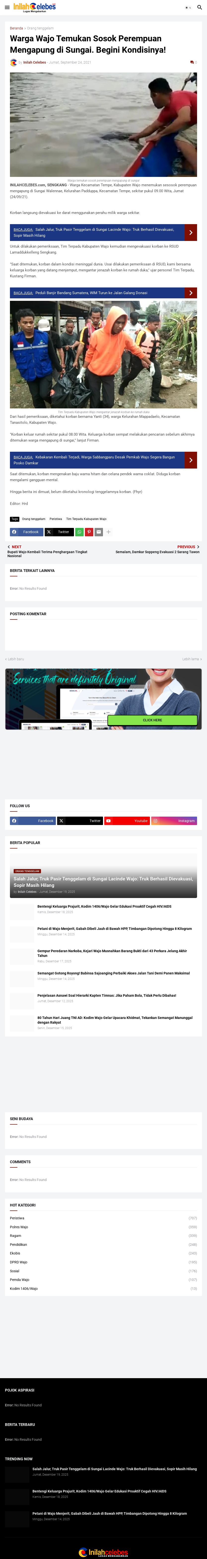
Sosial (103, 1271)
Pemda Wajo (103, 1279)
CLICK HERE (152, 720)
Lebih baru (16, 659)
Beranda (16, 28)
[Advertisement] (42, 761)
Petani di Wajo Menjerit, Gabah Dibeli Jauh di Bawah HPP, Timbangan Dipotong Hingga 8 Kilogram (114, 929)
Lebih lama (190, 659)
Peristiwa (56, 519)
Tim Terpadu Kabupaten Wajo (86, 519)
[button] (7, 7)
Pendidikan (103, 1244)
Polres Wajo (103, 1227)
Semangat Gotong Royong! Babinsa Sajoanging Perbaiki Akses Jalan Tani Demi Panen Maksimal (113, 973)
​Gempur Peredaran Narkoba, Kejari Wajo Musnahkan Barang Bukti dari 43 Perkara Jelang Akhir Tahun (112, 953)
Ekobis (103, 1253)
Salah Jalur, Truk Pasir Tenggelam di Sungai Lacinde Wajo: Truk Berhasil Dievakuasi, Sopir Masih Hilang (115, 1469)
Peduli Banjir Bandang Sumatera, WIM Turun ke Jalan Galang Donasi (91, 293)
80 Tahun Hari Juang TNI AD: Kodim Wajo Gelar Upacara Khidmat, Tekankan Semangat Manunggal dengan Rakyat (115, 1020)
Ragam (103, 1235)
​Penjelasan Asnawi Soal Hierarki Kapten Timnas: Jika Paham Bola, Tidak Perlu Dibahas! (106, 995)
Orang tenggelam (40, 28)
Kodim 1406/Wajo (103, 1288)
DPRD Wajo (103, 1262)
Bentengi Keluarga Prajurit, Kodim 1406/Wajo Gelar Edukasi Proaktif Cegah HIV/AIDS (104, 906)
